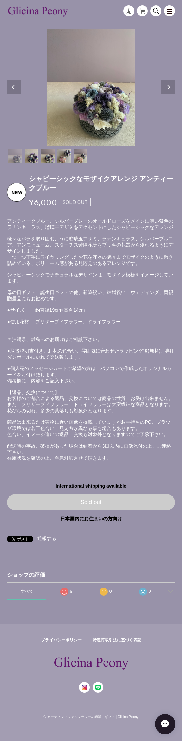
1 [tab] (15, 156)
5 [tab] (80, 156)
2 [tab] (31, 156)
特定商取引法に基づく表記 (117, 640)
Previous (14, 87)
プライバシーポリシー (61, 640)
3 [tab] (48, 156)
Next (168, 87)
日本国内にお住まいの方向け (91, 518)
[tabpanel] (91, 87)
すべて (27, 591)
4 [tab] (64, 156)
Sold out (91, 502)
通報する (46, 538)
